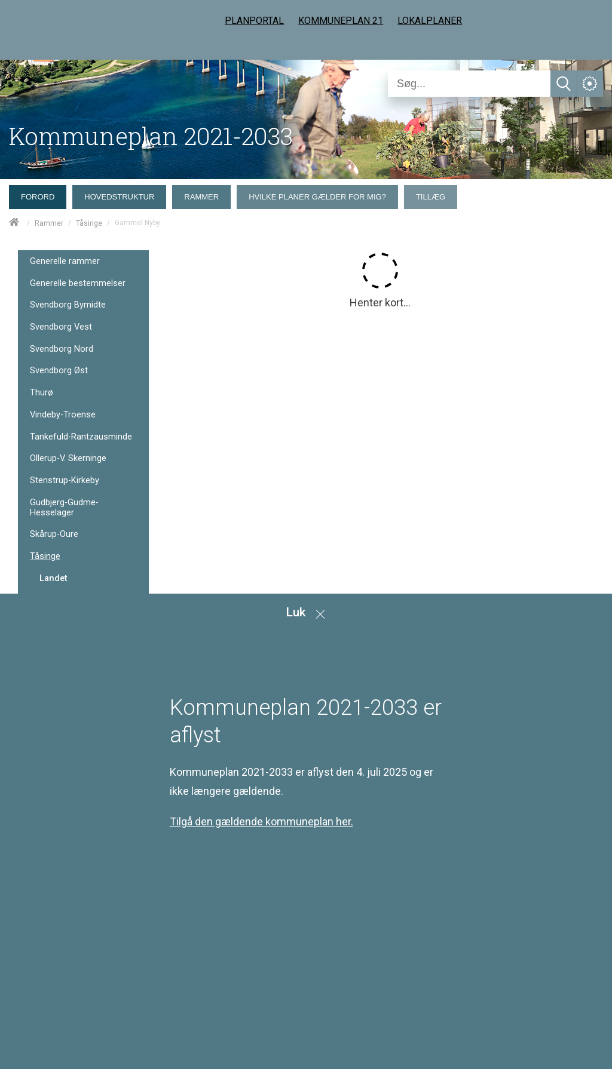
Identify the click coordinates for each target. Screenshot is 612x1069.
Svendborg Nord (61, 349)
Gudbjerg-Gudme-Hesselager (64, 507)
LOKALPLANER (429, 20)
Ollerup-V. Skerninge (68, 458)
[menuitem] (40, 194)
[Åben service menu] (590, 83)
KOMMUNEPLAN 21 (340, 20)
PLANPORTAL (254, 20)
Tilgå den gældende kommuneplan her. (261, 821)
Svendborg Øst (59, 370)
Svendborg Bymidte (68, 305)
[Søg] (469, 83)
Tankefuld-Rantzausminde (81, 437)
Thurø (41, 393)
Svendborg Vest (61, 327)
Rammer (49, 223)
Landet (53, 578)
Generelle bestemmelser (78, 283)
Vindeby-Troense (63, 415)
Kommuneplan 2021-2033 (151, 136)
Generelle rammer (65, 261)
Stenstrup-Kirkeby (64, 480)
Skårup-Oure (54, 534)
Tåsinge (89, 223)
